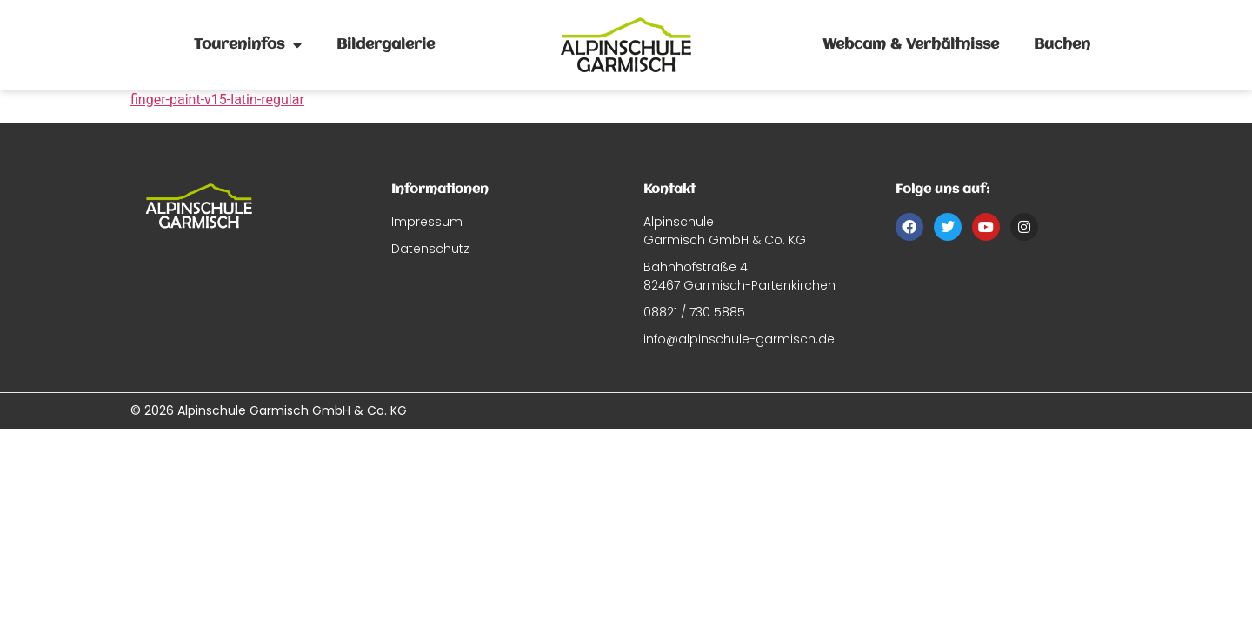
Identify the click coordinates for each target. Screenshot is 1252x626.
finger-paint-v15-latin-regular (217, 99)
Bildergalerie (385, 44)
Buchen (1062, 44)
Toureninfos (248, 45)
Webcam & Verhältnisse (910, 44)
